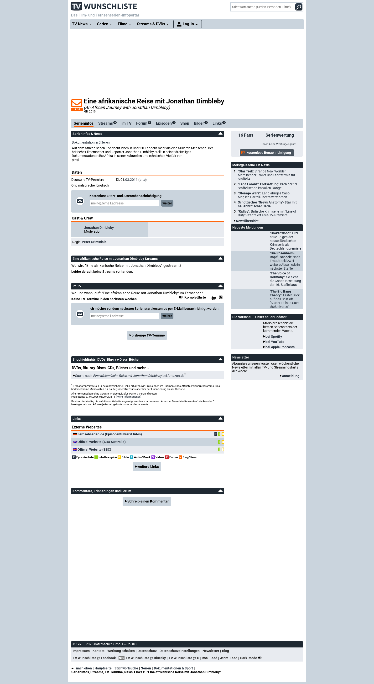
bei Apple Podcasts (280, 347)
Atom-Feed (228, 658)
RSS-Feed (209, 658)
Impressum (81, 651)
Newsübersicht (247, 221)
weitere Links (148, 467)
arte (142, 180)
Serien (146, 668)
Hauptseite (103, 668)
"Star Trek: (266, 175)
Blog (225, 651)
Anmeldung (290, 376)
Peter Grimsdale (94, 242)
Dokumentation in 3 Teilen (91, 142)
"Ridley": (267, 213)
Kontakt (98, 651)
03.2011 (131, 180)
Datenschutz (147, 651)
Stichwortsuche (126, 668)
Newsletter (211, 651)
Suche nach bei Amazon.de (129, 376)
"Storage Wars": (264, 195)
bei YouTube (275, 342)
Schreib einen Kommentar (148, 501)
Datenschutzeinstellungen (180, 651)
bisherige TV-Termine (148, 335)
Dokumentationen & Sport (173, 668)
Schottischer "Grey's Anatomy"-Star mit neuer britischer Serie (267, 204)
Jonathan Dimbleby (99, 228)
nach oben (81, 668)
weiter (167, 203)
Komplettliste (195, 297)
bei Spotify (273, 336)
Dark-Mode (252, 658)
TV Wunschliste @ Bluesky (146, 658)
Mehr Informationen (128, 396)
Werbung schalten (121, 651)
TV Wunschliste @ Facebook (94, 658)
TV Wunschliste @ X (184, 658)
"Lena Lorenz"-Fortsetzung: (268, 186)
